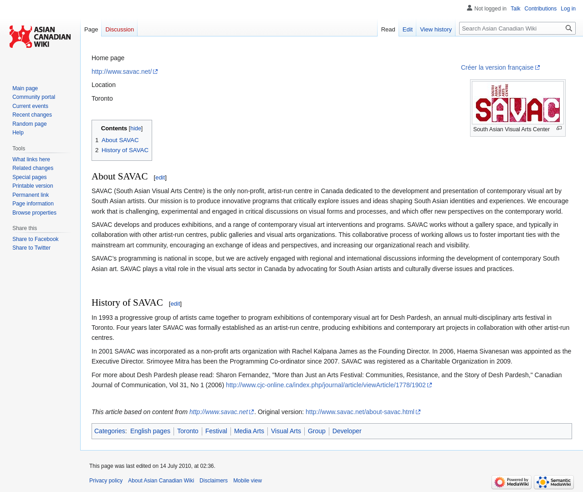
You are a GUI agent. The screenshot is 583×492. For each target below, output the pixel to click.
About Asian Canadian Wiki (161, 480)
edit (160, 177)
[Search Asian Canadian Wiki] (517, 28)
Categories (109, 431)
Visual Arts (286, 431)
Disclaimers (213, 480)
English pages (150, 431)
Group (317, 431)
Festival (216, 431)
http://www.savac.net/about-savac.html (360, 411)
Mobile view (247, 480)
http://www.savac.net (218, 411)
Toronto (188, 431)
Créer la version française (497, 67)
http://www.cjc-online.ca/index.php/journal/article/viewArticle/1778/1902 (326, 385)
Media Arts (249, 431)
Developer (347, 431)
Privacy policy (106, 480)
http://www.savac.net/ (122, 71)
